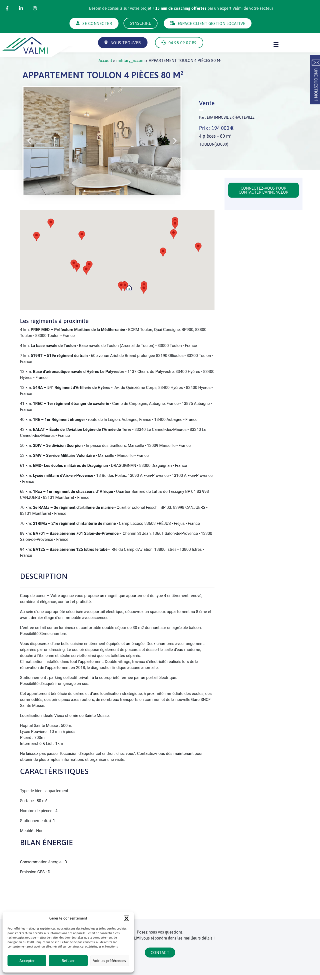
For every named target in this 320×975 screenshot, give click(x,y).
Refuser (68, 961)
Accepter (27, 961)
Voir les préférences (109, 961)
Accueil (105, 60)
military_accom (130, 60)
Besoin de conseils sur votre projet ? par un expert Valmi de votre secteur (181, 8)
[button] (126, 918)
